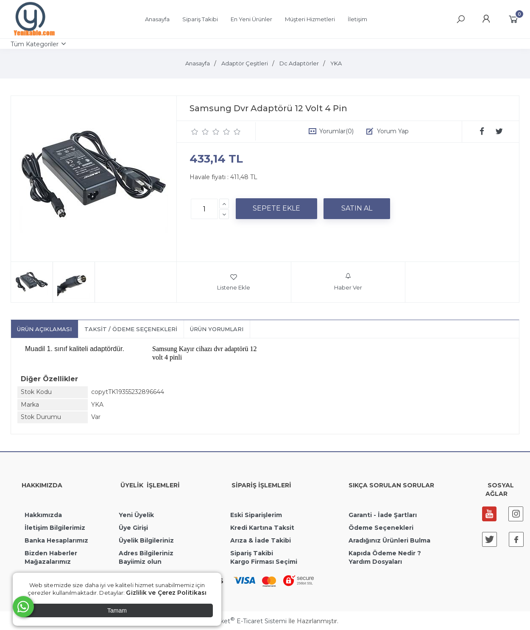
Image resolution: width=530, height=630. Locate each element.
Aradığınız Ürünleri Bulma (389, 540)
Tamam (117, 610)
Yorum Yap (393, 131)
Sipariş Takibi (251, 553)
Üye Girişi (133, 528)
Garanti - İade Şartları (383, 515)
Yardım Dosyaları (375, 561)
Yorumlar (336, 131)
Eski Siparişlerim (256, 515)
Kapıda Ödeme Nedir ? (385, 553)
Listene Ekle (233, 282)
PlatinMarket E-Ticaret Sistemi (239, 621)
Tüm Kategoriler (35, 44)
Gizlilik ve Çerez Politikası (166, 592)
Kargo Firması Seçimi (263, 561)
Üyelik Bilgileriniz (146, 540)
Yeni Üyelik (136, 515)
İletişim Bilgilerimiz (54, 528)
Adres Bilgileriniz (146, 553)
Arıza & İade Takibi (260, 540)
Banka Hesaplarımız (56, 540)
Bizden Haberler (51, 553)
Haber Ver (348, 282)
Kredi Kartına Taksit (262, 528)
